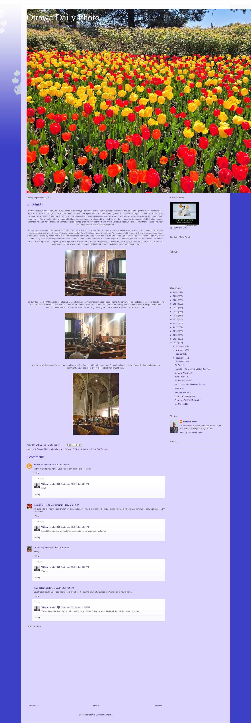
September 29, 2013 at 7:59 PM (60, 588)
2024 (175, 300)
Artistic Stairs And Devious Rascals (190, 384)
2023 (175, 304)
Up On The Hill (181, 404)
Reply (36, 473)
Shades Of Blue (182, 361)
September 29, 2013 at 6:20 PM (55, 548)
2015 (175, 335)
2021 (175, 312)
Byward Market (43, 449)
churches (55, 449)
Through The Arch (183, 392)
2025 (175, 296)
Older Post (157, 706)
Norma (37, 465)
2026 (175, 292)
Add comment (34, 626)
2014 (175, 339)
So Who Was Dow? (183, 373)
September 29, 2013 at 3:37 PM (75, 484)
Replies (40, 478)
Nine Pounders (181, 377)
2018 (175, 323)
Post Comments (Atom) (101, 715)
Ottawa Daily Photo (63, 17)
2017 (175, 327)
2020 (175, 315)
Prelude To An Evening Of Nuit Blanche (192, 369)
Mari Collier (39, 588)
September (180, 358)
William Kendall (48, 484)
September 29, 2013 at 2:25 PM (55, 465)
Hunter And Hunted (183, 380)
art (34, 449)
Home (96, 706)
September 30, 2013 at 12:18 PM (75, 607)
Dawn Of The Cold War (185, 396)
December (180, 346)
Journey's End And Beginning (188, 400)
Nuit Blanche (66, 449)
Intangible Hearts (42, 505)
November (180, 350)
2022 (175, 308)
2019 (175, 319)
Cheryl (37, 548)
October (179, 354)
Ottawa (76, 449)
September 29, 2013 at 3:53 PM (65, 505)
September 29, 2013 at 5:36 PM (75, 527)
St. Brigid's (180, 365)
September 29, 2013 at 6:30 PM (75, 567)
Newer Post (34, 706)
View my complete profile (191, 432)
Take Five (179, 388)
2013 (175, 343)
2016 (175, 331)
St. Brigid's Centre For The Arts (94, 449)
